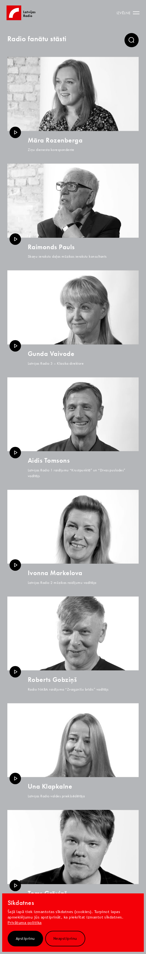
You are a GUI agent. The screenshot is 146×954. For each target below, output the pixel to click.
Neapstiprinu (65, 938)
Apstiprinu (25, 938)
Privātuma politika (25, 922)
